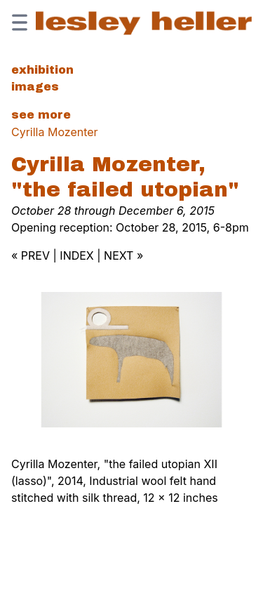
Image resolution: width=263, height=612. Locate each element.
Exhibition (42, 70)
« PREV (30, 255)
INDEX (76, 255)
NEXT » (123, 255)
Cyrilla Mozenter (54, 132)
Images (35, 87)
